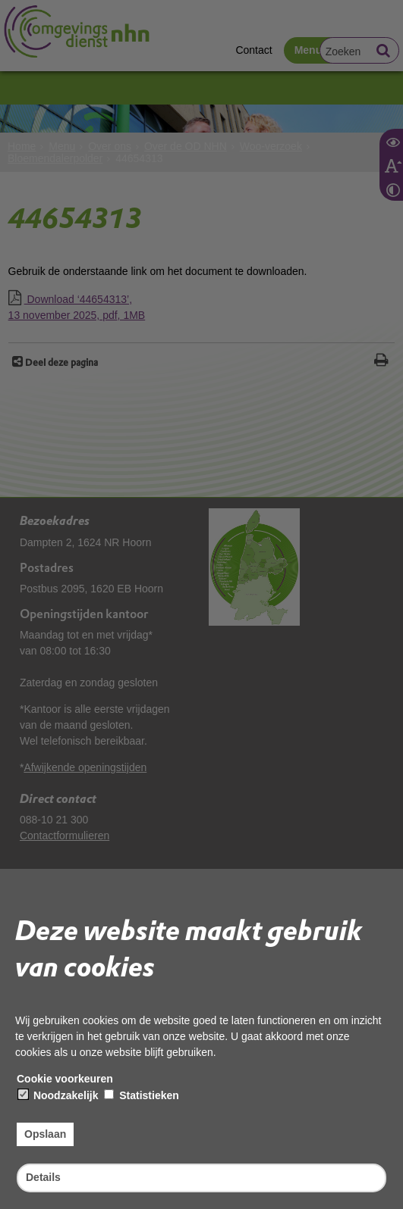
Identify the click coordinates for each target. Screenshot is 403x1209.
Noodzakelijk (58, 1095)
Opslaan (45, 1134)
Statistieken (141, 1095)
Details (43, 1177)
